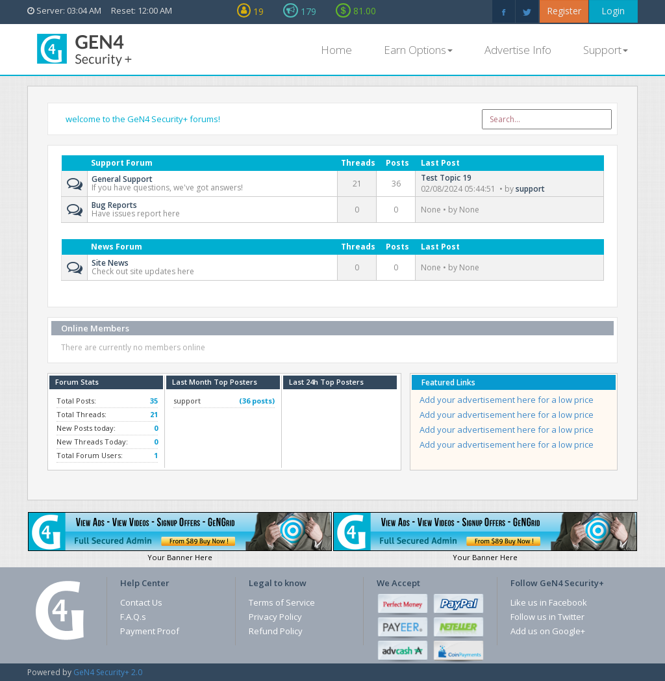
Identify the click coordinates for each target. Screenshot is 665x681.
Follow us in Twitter (547, 617)
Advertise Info (517, 49)
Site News (110, 261)
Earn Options (418, 49)
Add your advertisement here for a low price (507, 399)
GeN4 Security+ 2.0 (107, 672)
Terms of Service (282, 602)
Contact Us (141, 602)
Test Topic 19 (446, 177)
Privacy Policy (275, 617)
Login (613, 11)
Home (336, 49)
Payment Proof (149, 631)
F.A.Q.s (133, 617)
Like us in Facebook (548, 602)
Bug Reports (114, 203)
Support (605, 49)
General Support (122, 177)
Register (564, 11)
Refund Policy (276, 631)
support (530, 188)
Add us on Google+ (547, 631)
